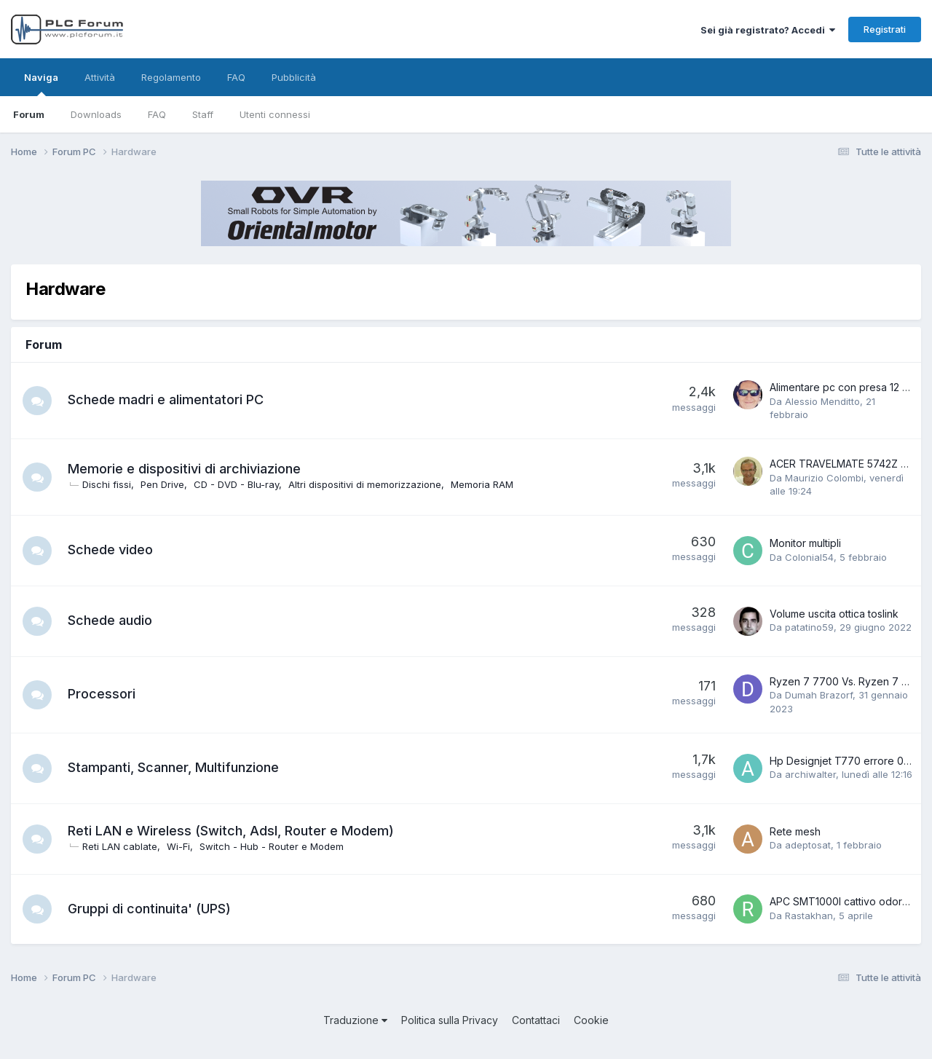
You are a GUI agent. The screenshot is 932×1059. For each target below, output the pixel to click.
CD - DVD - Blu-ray (236, 484)
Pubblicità (294, 77)
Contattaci (536, 1020)
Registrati (885, 29)
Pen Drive (162, 484)
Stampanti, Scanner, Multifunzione (173, 767)
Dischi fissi (106, 484)
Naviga (41, 83)
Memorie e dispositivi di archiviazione (184, 468)
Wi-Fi (178, 846)
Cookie (591, 1020)
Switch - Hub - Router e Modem (272, 846)
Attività (99, 77)
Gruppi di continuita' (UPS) (149, 908)
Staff (202, 114)
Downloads (96, 114)
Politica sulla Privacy (449, 1020)
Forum (28, 114)
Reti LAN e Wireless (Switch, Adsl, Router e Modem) (231, 830)
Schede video (110, 549)
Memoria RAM (482, 484)
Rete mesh (795, 831)
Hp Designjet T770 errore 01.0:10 (849, 761)
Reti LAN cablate (119, 846)
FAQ (157, 114)
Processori (101, 693)
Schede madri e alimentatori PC (166, 399)
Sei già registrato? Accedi (767, 30)
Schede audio (110, 620)
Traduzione (355, 1020)
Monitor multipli (805, 543)
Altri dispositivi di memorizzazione (364, 484)
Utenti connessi (275, 114)
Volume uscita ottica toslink (834, 613)
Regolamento (171, 77)
